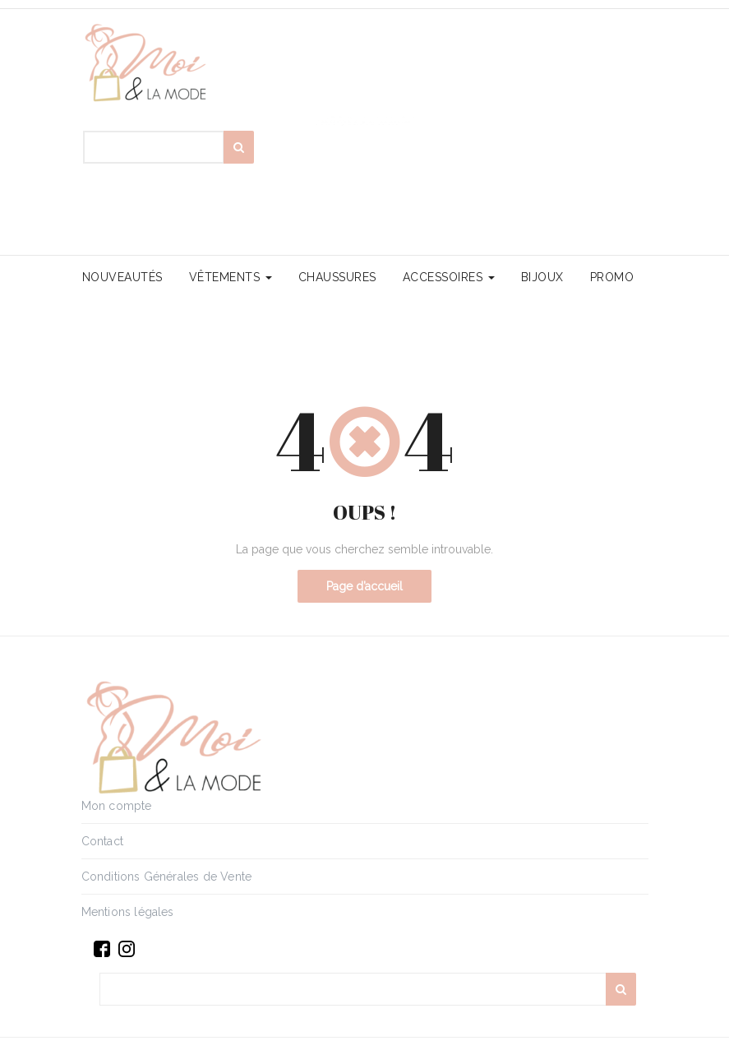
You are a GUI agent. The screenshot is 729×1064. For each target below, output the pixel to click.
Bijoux (542, 277)
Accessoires (449, 277)
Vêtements (230, 277)
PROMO (612, 277)
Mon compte (116, 805)
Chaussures (337, 277)
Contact (102, 841)
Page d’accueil (364, 586)
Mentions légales (127, 911)
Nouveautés (122, 277)
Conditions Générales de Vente (166, 876)
